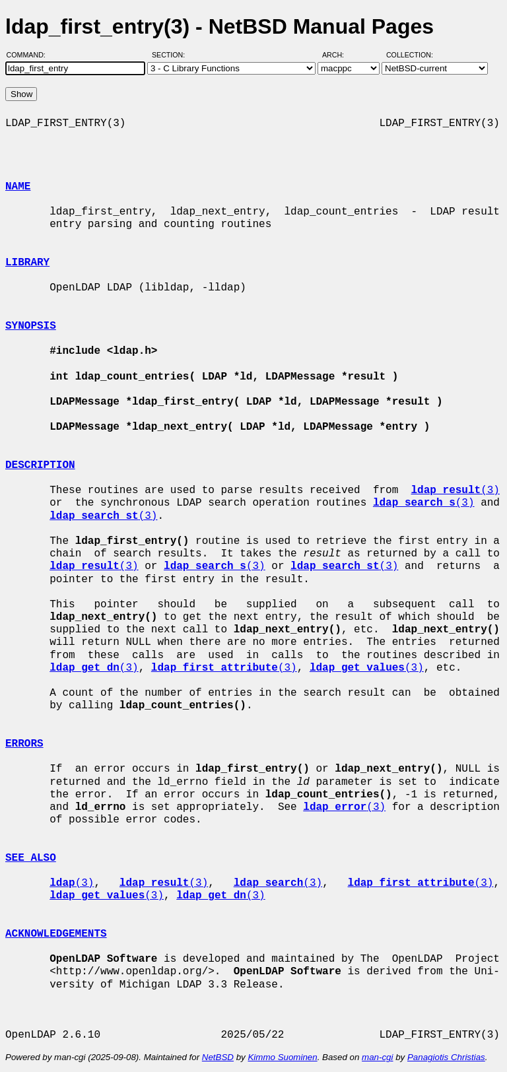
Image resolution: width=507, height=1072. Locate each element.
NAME (17, 187)
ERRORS (24, 744)
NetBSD (218, 1057)
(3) (455, 490)
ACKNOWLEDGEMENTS (56, 934)
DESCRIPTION (40, 465)
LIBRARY (27, 262)
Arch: (339, 55)
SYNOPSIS (30, 326)
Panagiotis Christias (446, 1057)
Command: (30, 55)
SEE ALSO (30, 858)
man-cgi (377, 1057)
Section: (171, 55)
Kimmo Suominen (282, 1057)
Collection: (409, 55)
